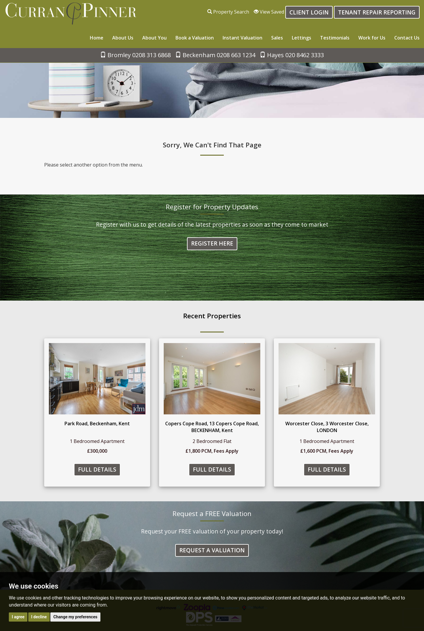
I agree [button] (18, 616)
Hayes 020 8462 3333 (292, 55)
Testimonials (335, 37)
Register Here (212, 244)
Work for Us (371, 37)
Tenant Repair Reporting (376, 12)
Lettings (301, 37)
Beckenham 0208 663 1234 (215, 55)
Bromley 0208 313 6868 (135, 55)
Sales (277, 37)
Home (96, 37)
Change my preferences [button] (75, 616)
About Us (122, 37)
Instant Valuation (242, 37)
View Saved (269, 12)
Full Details (97, 470)
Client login (309, 12)
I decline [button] (39, 616)
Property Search (228, 12)
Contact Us (407, 37)
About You (154, 37)
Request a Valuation (212, 550)
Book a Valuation (194, 37)
